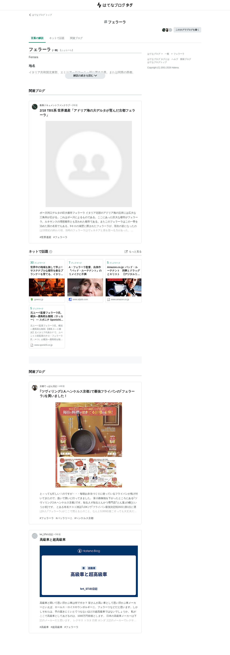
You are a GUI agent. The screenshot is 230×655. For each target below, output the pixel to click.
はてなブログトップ (157, 62)
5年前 (58, 534)
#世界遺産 (45, 237)
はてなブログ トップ (40, 15)
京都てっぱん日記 (48, 386)
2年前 (75, 105)
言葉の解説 (37, 38)
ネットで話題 (56, 38)
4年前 (62, 386)
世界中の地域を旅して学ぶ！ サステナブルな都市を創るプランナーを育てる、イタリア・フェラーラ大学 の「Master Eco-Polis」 (46, 271)
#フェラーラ (60, 237)
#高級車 (44, 627)
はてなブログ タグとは (158, 59)
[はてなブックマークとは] (50, 251)
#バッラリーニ (64, 518)
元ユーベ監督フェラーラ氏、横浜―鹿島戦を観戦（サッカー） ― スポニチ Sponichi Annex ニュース (46, 316)
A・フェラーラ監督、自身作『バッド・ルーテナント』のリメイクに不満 (85, 271)
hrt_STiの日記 (46, 534)
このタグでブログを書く (187, 30)
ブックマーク (37, 262)
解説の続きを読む (85, 75)
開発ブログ (185, 59)
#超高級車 (56, 627)
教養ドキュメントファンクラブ (55, 105)
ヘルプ (175, 59)
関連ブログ (76, 38)
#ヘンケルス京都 (84, 518)
